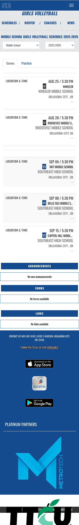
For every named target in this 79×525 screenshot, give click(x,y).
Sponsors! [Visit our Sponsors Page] (52, 347)
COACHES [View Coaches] (50, 23)
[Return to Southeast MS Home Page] (6, 5)
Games (10, 63)
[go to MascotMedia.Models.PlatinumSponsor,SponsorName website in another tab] (39, 462)
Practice (26, 63)
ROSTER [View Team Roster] (29, 23)
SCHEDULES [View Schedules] (9, 23)
